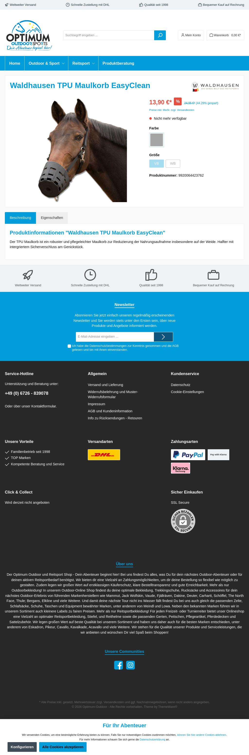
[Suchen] (160, 35)
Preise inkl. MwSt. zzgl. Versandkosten (171, 109)
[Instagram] (130, 665)
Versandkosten (114, 702)
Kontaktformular (43, 406)
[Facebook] (118, 665)
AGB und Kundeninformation (110, 411)
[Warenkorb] (225, 35)
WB (173, 163)
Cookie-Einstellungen (187, 392)
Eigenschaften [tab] (52, 218)
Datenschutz (180, 385)
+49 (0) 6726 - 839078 (26, 393)
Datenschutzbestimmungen (108, 346)
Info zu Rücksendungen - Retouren (115, 418)
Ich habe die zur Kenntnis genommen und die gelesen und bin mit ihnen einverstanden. (125, 347)
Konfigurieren (22, 747)
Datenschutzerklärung (152, 739)
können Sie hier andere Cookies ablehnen (201, 734)
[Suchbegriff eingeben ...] (108, 35)
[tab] (20, 218)
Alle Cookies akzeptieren (63, 747)
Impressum (96, 404)
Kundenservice (185, 373)
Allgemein (97, 373)
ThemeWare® (167, 707)
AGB (175, 346)
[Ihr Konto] (191, 35)
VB (156, 163)
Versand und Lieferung (105, 385)
